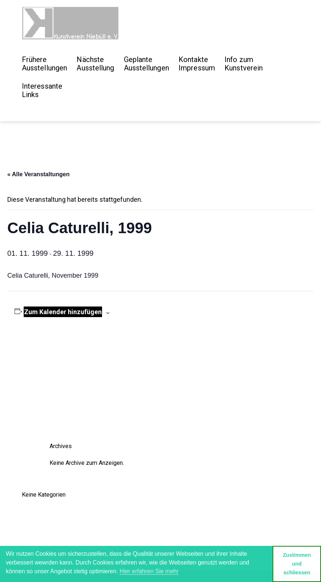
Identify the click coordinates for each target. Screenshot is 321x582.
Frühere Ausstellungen (44, 63)
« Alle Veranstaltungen (38, 174)
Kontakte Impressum (197, 63)
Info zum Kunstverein (243, 63)
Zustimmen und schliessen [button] (297, 563)
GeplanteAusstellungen (146, 63)
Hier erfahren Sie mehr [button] (149, 571)
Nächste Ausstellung (95, 63)
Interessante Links (42, 90)
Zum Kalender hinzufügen (63, 312)
